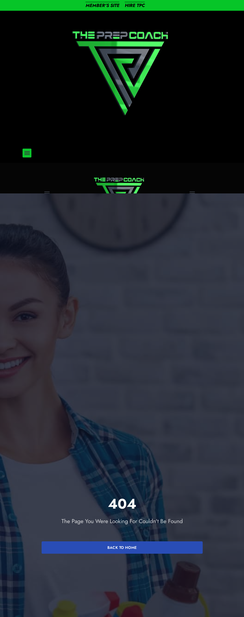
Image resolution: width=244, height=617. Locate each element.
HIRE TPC (135, 5)
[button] (27, 153)
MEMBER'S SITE (102, 5)
